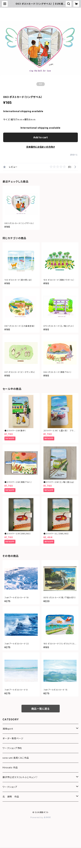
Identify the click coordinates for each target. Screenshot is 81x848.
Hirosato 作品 (10, 767)
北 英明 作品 (11, 796)
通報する (74, 155)
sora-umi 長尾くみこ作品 (16, 757)
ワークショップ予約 (12, 748)
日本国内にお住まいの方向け (40, 146)
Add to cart (40, 137)
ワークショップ (10, 787)
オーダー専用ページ (13, 738)
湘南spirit (8, 728)
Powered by (40, 817)
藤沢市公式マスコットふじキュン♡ (20, 777)
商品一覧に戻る (40, 708)
